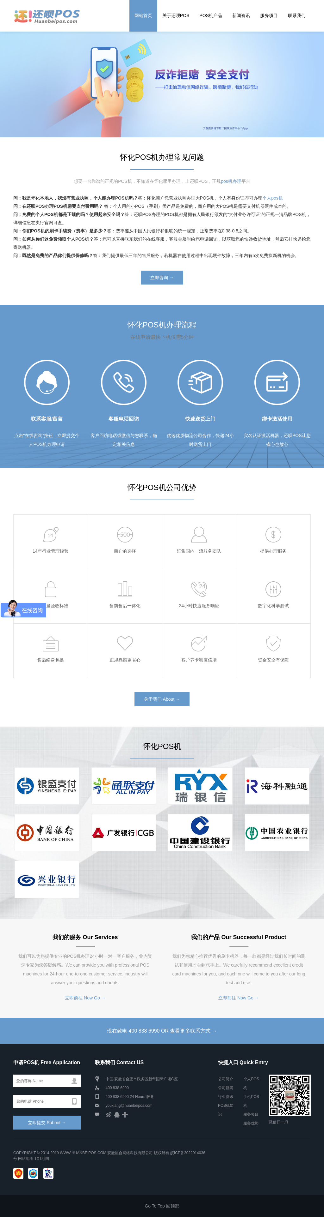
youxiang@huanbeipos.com (129, 1105)
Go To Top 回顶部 (162, 1205)
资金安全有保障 (273, 659)
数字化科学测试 (273, 605)
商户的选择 (125, 551)
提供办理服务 (273, 551)
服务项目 (269, 15)
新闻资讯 (241, 15)
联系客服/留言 (47, 419)
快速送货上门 (200, 419)
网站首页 (143, 15)
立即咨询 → (162, 277)
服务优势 (251, 1123)
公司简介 (225, 1079)
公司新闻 (225, 1088)
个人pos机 (272, 198)
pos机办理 (231, 181)
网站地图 (25, 1158)
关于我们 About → (162, 699)
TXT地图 (41, 1158)
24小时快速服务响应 (199, 605)
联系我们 (297, 15)
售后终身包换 (50, 659)
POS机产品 (210, 15)
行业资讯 (225, 1096)
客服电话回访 (124, 419)
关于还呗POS (176, 15)
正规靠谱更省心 (124, 659)
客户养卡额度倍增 (199, 659)
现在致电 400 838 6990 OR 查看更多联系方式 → (162, 1031)
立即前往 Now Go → (85, 997)
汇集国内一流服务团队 (199, 551)
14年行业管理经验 (51, 551)
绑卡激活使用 (277, 419)
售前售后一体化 (124, 605)
